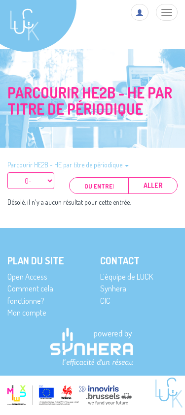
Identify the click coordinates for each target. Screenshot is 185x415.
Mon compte (26, 312)
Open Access (27, 276)
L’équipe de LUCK (126, 276)
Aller (153, 185)
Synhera (113, 288)
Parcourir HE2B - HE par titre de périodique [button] (68, 164)
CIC (105, 300)
